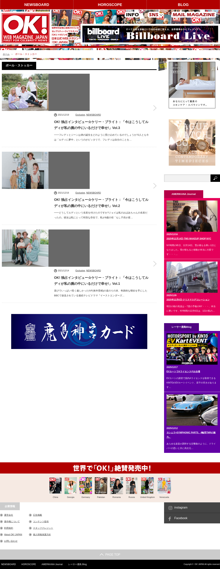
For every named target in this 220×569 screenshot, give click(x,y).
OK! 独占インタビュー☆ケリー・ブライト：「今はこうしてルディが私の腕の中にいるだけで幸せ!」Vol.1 (101, 180)
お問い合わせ (11, 541)
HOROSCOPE (110, 5)
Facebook (180, 518)
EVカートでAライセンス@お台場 (183, 371)
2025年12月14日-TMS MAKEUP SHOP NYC (188, 238)
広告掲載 (37, 515)
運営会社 (8, 515)
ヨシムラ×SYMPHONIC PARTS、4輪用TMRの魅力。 (191, 434)
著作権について (12, 521)
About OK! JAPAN (13, 534)
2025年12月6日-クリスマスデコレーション (188, 299)
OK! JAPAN (199, 564)
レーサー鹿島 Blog (76, 564)
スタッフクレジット (43, 528)
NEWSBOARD (36, 5)
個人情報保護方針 (42, 534)
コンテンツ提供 (41, 521)
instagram (180, 507)
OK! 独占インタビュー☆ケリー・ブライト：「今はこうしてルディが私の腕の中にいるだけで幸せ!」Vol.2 (101, 133)
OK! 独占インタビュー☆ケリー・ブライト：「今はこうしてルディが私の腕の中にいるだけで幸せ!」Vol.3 (101, 86)
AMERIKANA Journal (51, 564)
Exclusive (80, 76)
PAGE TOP (110, 554)
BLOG (183, 5)
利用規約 (8, 528)
